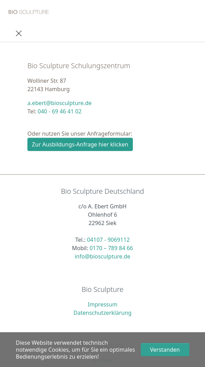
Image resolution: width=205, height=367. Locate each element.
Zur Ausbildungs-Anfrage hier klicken (80, 144)
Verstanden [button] (165, 349)
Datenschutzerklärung (102, 313)
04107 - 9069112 (108, 240)
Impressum (103, 304)
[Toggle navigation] (19, 33)
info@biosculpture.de (102, 256)
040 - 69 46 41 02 (59, 111)
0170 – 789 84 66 (111, 248)
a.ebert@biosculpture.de (59, 103)
